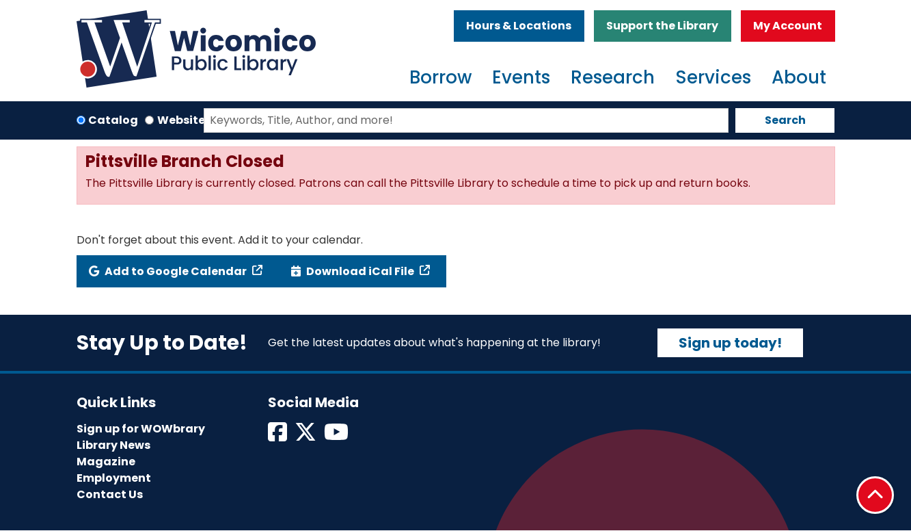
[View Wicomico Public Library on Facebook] (278, 436)
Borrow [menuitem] (440, 77)
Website (181, 120)
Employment (114, 478)
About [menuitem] (799, 77)
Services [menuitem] (713, 77)
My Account (787, 26)
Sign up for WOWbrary (141, 429)
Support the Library (662, 26)
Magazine (106, 461)
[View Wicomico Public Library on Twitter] (306, 436)
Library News (113, 445)
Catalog (113, 120)
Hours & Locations (518, 26)
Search (785, 120)
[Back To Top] (875, 495)
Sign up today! (730, 342)
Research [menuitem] (613, 77)
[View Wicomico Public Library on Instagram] (337, 436)
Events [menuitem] (521, 77)
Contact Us (110, 494)
